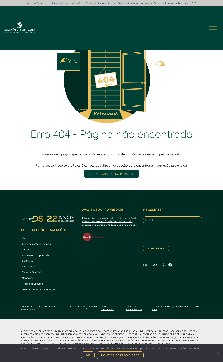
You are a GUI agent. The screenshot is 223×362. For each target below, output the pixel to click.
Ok (88, 355)
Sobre (25, 238)
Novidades (27, 277)
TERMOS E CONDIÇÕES (107, 308)
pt (195, 28)
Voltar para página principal (111, 173)
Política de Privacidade (120, 355)
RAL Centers (29, 266)
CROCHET (166, 306)
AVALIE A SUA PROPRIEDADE (102, 210)
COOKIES (93, 306)
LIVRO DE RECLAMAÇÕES (134, 308)
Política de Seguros (32, 283)
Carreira (26, 249)
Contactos (27, 260)
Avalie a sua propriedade (35, 255)
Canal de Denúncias (33, 272)
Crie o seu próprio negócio (36, 243)
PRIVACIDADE (77, 306)
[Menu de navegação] (213, 28)
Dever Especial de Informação (38, 289)
